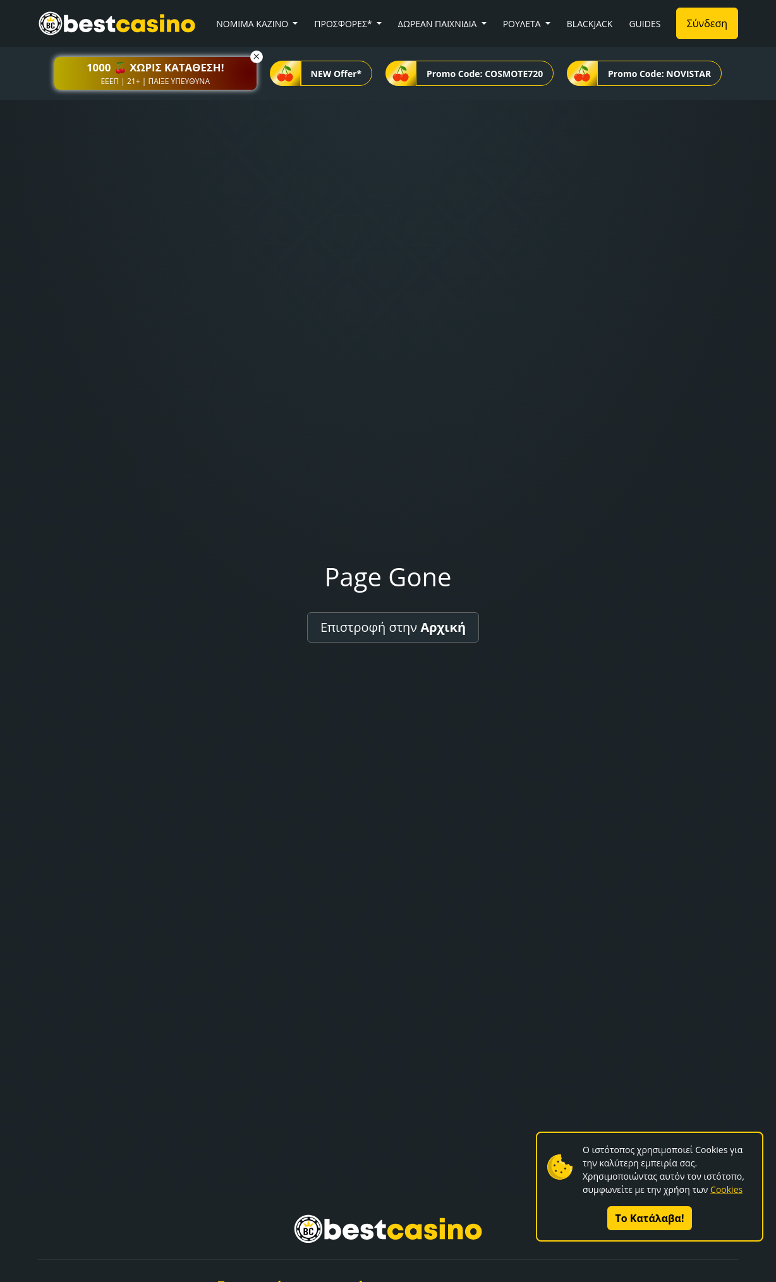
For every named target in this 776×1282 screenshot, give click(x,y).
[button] (155, 73)
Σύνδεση (707, 23)
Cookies (726, 1189)
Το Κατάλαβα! (649, 1218)
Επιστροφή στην (393, 627)
